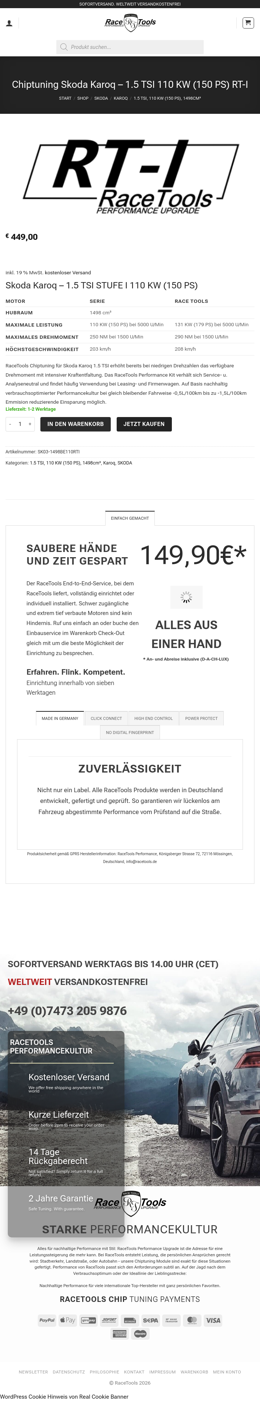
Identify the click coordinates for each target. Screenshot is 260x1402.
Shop (83, 98)
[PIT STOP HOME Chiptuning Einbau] (186, 597)
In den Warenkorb (75, 424)
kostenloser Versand (68, 272)
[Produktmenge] (20, 424)
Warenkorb (195, 1372)
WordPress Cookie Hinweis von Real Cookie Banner (64, 1397)
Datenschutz (69, 1372)
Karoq (121, 98)
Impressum (162, 1372)
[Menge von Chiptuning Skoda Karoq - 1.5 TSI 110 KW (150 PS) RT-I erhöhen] (30, 424)
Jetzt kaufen (144, 424)
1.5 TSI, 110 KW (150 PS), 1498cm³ (167, 98)
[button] (248, 23)
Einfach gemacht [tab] (130, 518)
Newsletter (33, 1372)
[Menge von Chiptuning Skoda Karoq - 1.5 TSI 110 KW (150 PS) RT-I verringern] (10, 424)
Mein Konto (227, 1372)
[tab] (60, 719)
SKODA (101, 98)
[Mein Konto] (9, 23)
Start (65, 98)
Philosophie (105, 1372)
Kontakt (134, 1372)
